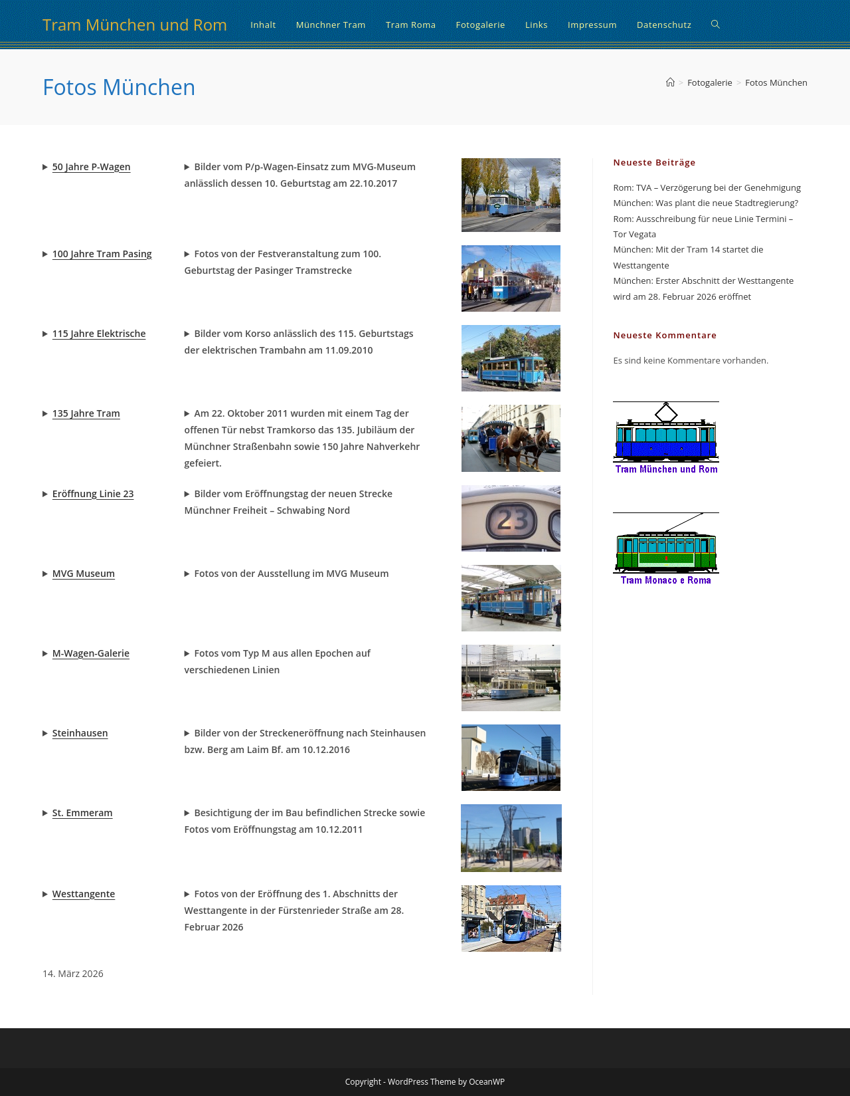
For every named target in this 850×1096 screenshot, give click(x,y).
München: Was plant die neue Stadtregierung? (705, 203)
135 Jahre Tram (86, 413)
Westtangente (84, 893)
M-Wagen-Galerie (90, 653)
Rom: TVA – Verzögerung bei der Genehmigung (707, 187)
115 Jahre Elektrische (99, 333)
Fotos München (776, 82)
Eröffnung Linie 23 (93, 493)
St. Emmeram (82, 812)
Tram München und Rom (134, 24)
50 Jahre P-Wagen (91, 166)
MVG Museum (83, 573)
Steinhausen (80, 732)
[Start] (670, 82)
